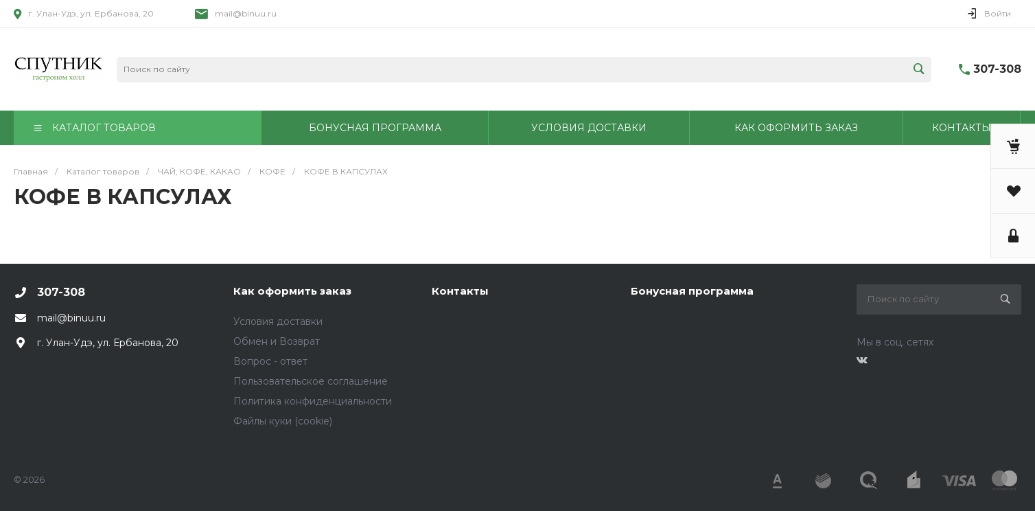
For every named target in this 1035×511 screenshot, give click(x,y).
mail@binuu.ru (246, 13)
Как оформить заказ (292, 290)
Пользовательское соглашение (310, 381)
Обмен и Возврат (276, 341)
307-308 (997, 69)
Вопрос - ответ (270, 361)
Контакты (460, 290)
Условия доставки (278, 321)
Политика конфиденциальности (312, 401)
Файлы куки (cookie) (282, 421)
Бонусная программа (692, 290)
